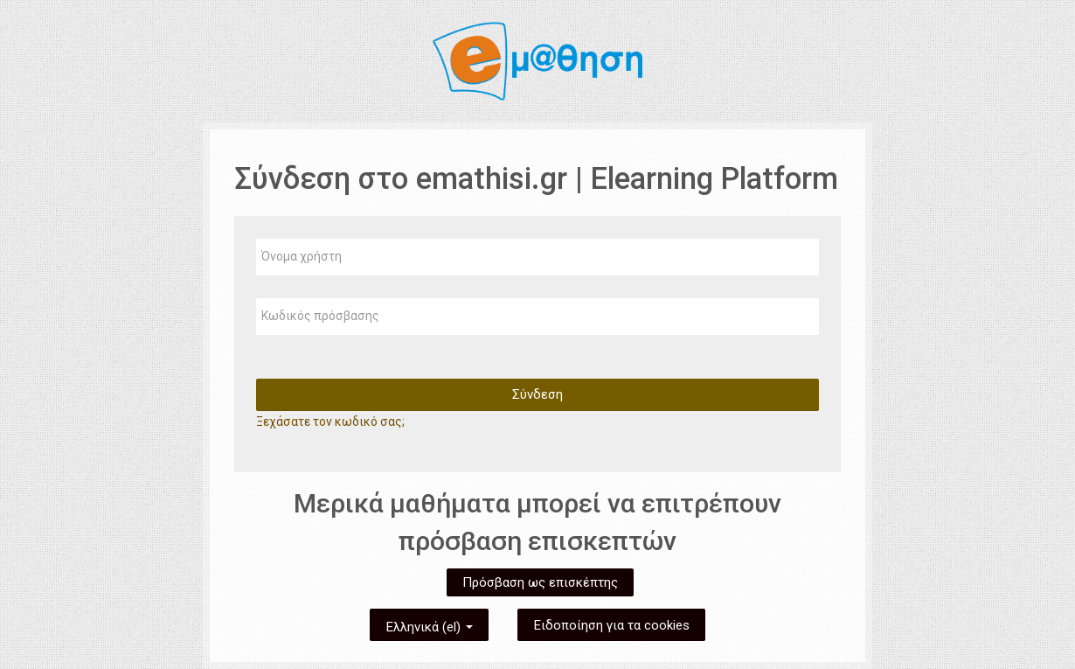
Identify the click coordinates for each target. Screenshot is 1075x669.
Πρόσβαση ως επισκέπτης (540, 582)
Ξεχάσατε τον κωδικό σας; (330, 422)
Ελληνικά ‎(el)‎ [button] (429, 624)
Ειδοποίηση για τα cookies (611, 625)
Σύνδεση (537, 394)
